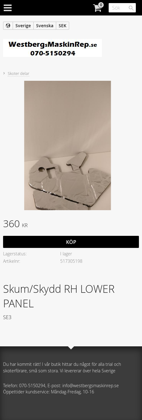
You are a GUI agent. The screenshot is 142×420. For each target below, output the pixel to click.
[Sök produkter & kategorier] (122, 7)
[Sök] (131, 8)
